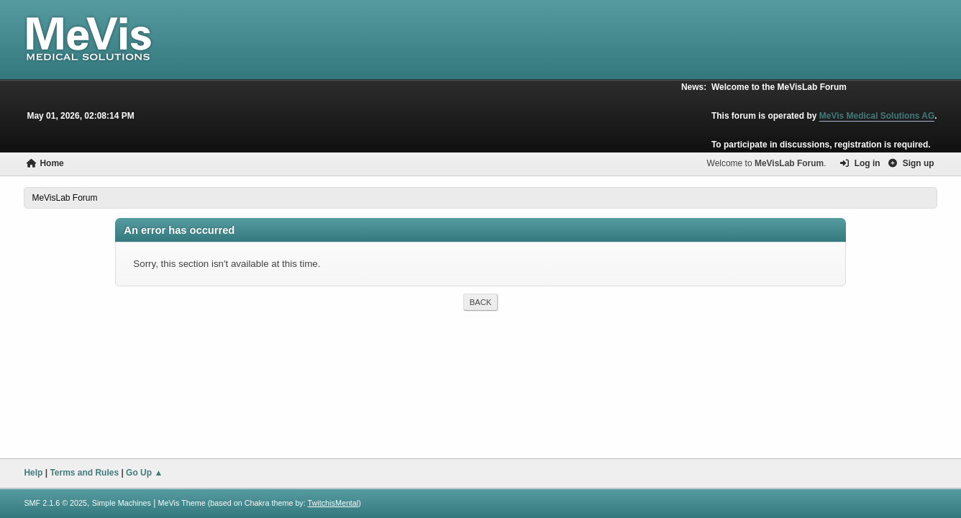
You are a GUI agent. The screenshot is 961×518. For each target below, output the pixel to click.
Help (33, 473)
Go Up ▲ (144, 473)
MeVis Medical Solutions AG (877, 116)
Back (480, 302)
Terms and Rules (84, 473)
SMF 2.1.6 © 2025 (55, 503)
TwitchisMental (333, 503)
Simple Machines (121, 503)
